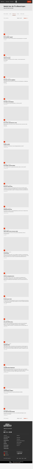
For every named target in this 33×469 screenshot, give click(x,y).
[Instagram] (5, 432)
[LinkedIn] (9, 432)
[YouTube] (29, 2)
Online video (22, 13)
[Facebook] (11, 432)
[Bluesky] (7, 432)
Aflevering (14, 13)
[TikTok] (8, 432)
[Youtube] (4, 432)
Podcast (18, 13)
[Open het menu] (3, 2)
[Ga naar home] (16, 2)
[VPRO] (19, 453)
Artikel (10, 13)
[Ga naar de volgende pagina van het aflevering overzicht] (26, 18)
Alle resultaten (6, 13)
